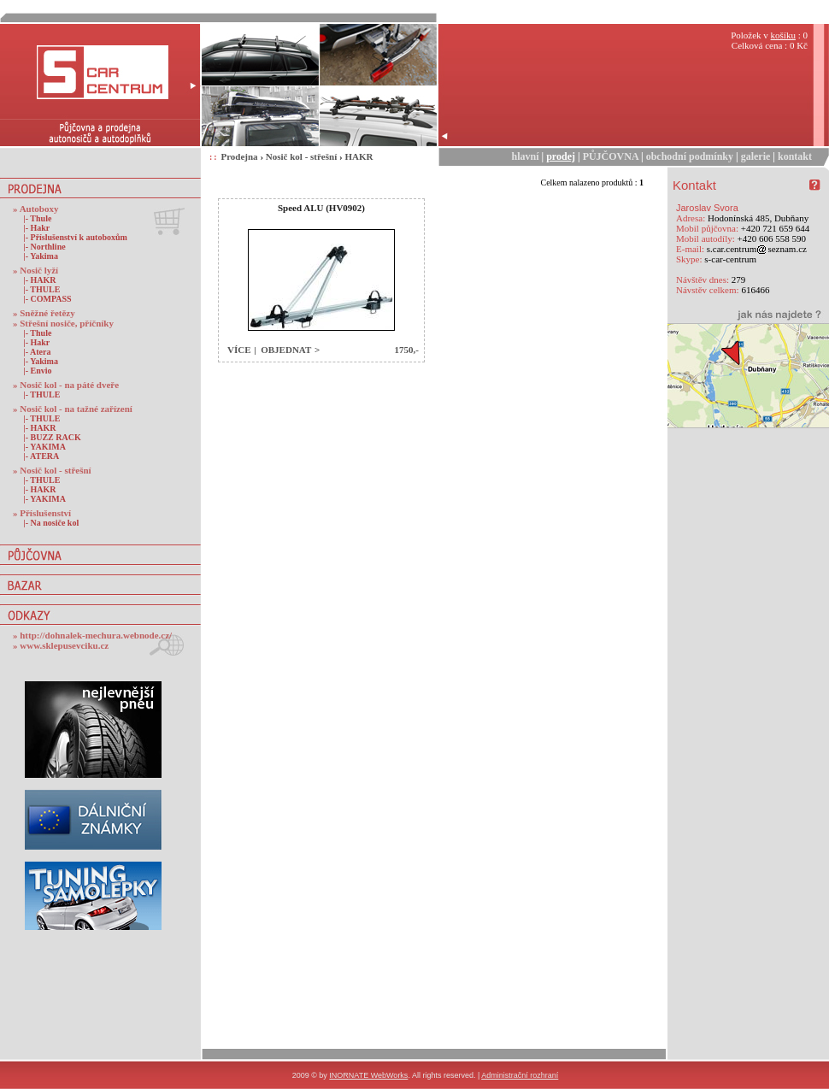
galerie (756, 156)
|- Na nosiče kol (48, 522)
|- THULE (38, 289)
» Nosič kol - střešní (52, 470)
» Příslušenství (42, 513)
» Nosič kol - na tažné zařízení (72, 408)
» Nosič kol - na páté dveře (66, 385)
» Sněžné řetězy (44, 313)
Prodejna (238, 156)
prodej (560, 156)
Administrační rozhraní (519, 1075)
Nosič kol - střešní (301, 156)
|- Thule (34, 218)
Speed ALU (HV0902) (321, 208)
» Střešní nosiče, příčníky (63, 323)
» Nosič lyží (35, 270)
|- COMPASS (44, 298)
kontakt (795, 156)
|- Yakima (37, 256)
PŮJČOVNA (610, 156)
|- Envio (34, 370)
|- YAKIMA (41, 446)
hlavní (525, 156)
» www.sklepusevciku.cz (61, 645)
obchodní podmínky (689, 156)
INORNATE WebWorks (368, 1075)
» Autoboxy (36, 208)
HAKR (358, 156)
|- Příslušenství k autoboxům (72, 237)
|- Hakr (33, 228)
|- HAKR (36, 280)
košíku (783, 35)
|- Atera (33, 351)
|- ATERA (38, 456)
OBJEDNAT (286, 349)
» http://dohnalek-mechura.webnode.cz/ (92, 635)
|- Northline (41, 246)
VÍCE (239, 349)
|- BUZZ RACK (49, 437)
